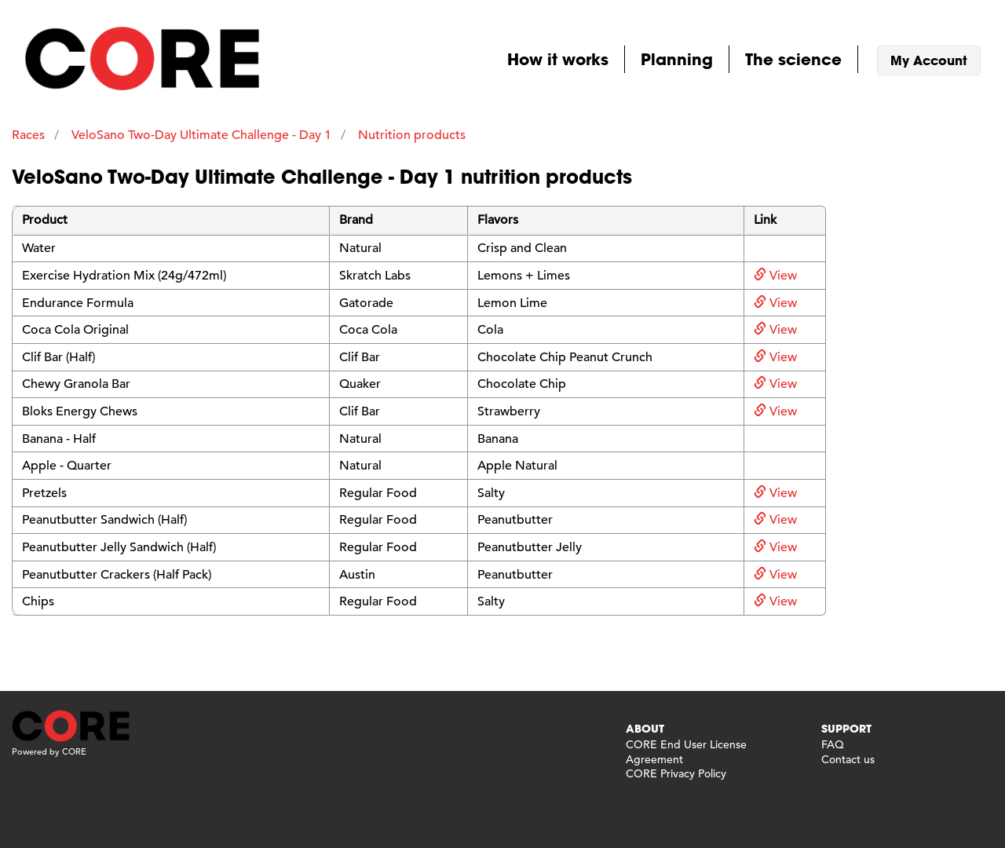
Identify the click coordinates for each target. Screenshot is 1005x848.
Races (28, 135)
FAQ (832, 744)
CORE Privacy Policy (676, 773)
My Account (928, 60)
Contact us (848, 759)
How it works (557, 59)
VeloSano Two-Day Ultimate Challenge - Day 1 (201, 135)
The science (793, 59)
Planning (677, 59)
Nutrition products (412, 135)
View (775, 275)
